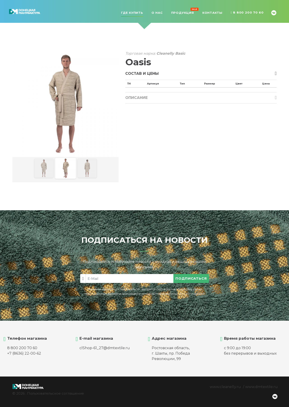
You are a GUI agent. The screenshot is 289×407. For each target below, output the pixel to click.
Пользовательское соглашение (55, 393)
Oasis (138, 62)
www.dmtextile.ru (261, 387)
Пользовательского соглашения (180, 293)
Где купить (132, 12)
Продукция (182, 12)
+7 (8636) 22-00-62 (24, 353)
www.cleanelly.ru (225, 387)
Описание (136, 98)
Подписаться (191, 278)
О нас (157, 12)
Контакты (212, 12)
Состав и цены (142, 73)
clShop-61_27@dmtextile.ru (104, 348)
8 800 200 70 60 (247, 12)
